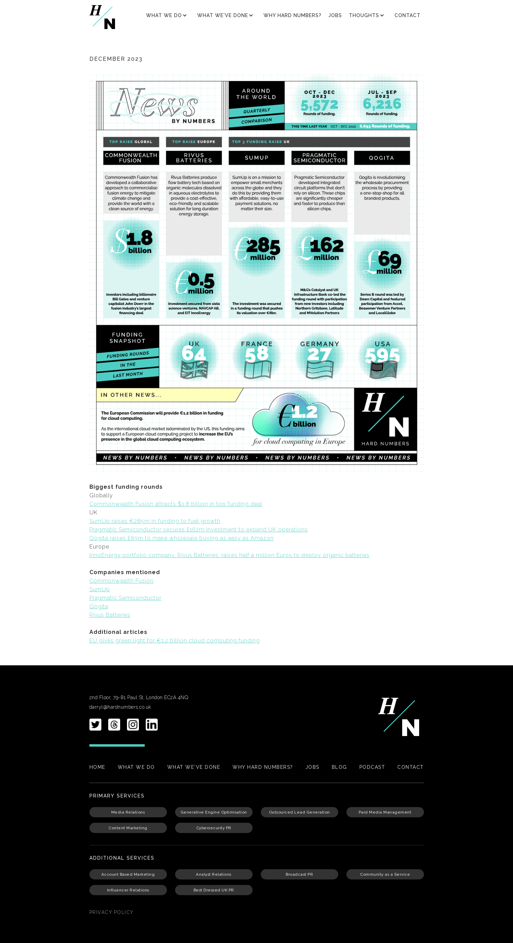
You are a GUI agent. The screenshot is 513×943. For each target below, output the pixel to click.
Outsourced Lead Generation (299, 812)
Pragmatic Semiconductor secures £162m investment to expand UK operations (198, 529)
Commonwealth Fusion (121, 581)
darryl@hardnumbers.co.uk (120, 707)
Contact (408, 15)
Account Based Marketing (128, 874)
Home (97, 767)
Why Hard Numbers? (292, 15)
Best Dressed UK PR (214, 890)
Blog (339, 767)
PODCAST (372, 767)
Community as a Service (385, 874)
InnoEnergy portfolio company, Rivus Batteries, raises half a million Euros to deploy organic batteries (229, 555)
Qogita (98, 606)
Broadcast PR (299, 874)
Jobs (335, 15)
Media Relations (128, 812)
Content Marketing (128, 828)
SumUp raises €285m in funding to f (139, 521)
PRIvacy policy (111, 912)
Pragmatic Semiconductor (125, 598)
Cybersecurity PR (213, 828)
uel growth (205, 521)
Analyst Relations (213, 874)
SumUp (99, 589)
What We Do (136, 767)
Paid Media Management (385, 812)
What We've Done (193, 767)
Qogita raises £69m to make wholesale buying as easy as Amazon (181, 538)
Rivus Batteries (109, 615)
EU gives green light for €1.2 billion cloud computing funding (174, 640)
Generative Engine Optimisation (214, 812)
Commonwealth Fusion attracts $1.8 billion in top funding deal (175, 504)
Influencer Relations (128, 890)
